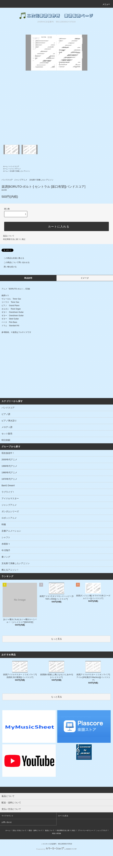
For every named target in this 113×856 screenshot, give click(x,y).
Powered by (56, 849)
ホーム (5, 166)
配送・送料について (36, 830)
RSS (53, 833)
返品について (8, 236)
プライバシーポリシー (85, 830)
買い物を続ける (8, 267)
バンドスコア (14, 166)
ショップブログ (101, 830)
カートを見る (63, 816)
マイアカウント (7, 816)
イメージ (85, 278)
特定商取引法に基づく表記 (14, 239)
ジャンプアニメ (15, 169)
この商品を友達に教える (12, 258)
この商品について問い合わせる (15, 262)
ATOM (58, 833)
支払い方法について (19, 830)
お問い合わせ (7, 822)
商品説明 (28, 278)
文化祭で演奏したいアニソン (20, 171)
